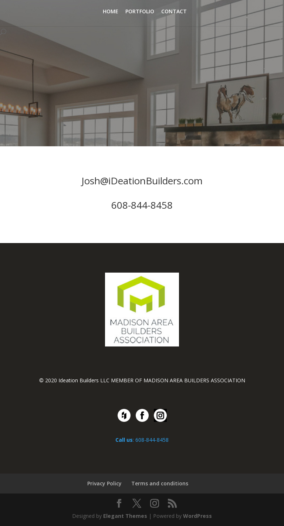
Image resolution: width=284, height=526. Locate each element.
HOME (110, 12)
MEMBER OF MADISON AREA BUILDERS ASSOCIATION (178, 380)
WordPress (197, 515)
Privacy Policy (104, 483)
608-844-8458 (142, 205)
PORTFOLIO (139, 12)
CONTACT (174, 12)
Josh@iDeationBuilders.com (142, 180)
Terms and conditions (159, 483)
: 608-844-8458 (142, 439)
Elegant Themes (125, 515)
